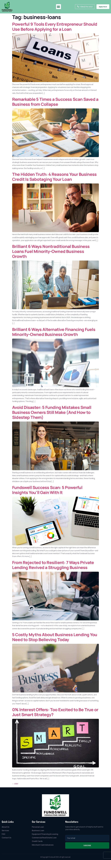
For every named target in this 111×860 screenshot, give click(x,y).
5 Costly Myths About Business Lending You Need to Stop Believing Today (54, 637)
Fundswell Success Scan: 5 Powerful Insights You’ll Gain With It (47, 490)
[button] (58, 6)
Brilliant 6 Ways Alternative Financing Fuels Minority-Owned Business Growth (53, 331)
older (15, 783)
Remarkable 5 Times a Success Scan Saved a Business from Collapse (55, 101)
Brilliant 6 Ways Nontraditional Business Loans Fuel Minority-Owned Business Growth (51, 251)
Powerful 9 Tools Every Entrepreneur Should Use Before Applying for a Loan (54, 26)
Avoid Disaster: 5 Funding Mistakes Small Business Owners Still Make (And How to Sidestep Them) (51, 412)
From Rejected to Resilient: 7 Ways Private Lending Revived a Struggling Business (53, 565)
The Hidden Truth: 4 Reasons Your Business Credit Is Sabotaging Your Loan (54, 176)
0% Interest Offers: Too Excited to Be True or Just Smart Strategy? (55, 712)
